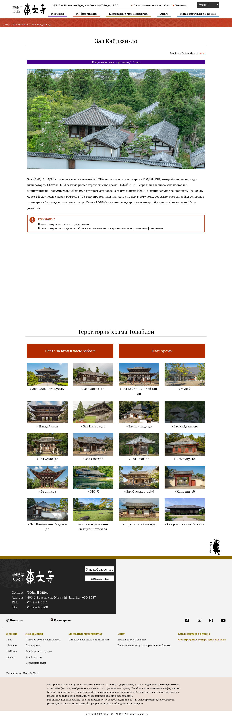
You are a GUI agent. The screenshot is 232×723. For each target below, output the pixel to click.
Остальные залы (36, 669)
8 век (9, 645)
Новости (180, 5)
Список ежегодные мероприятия (89, 645)
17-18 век (11, 657)
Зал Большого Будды (39, 657)
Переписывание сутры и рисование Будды (143, 651)
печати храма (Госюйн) (131, 645)
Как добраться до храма (198, 14)
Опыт (164, 14)
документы (100, 584)
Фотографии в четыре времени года (202, 645)
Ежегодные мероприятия (128, 14)
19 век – (11, 663)
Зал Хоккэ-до (34, 663)
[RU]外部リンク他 (188, 634)
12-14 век (11, 651)
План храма (63, 626)
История (57, 14)
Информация (86, 14)
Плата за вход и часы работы (152, 5)
